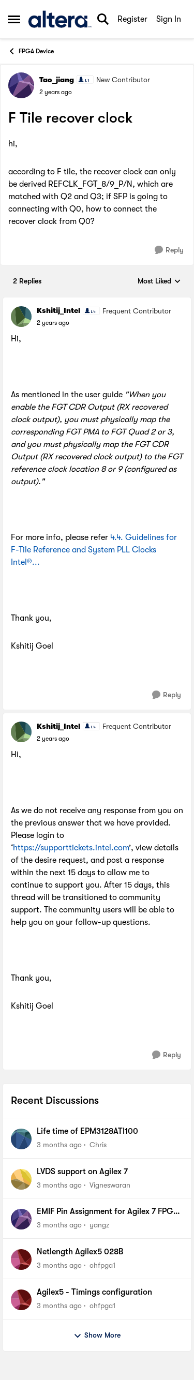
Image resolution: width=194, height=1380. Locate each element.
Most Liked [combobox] (159, 282)
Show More (97, 1335)
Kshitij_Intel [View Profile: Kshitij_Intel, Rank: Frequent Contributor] (58, 310)
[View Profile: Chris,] (21, 1139)
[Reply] (169, 250)
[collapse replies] (97, 302)
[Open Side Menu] (14, 19)
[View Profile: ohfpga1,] (21, 1259)
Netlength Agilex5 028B (80, 1251)
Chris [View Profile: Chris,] (98, 1145)
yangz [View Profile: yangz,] (99, 1225)
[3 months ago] (59, 1144)
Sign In (168, 19)
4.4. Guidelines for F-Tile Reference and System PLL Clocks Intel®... (94, 550)
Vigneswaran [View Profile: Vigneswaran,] (109, 1184)
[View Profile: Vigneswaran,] (21, 1179)
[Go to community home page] (60, 19)
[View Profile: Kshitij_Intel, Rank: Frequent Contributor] (21, 316)
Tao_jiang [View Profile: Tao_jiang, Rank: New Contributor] (56, 80)
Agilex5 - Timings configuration (94, 1292)
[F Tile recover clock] (53, 322)
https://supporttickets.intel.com (71, 847)
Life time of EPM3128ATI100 (87, 1131)
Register (132, 19)
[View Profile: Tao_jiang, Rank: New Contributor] (21, 85)
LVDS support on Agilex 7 (82, 1171)
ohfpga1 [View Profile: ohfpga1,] (102, 1265)
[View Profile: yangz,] (21, 1219)
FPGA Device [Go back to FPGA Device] (31, 51)
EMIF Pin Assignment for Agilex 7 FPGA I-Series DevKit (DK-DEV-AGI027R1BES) (108, 1212)
